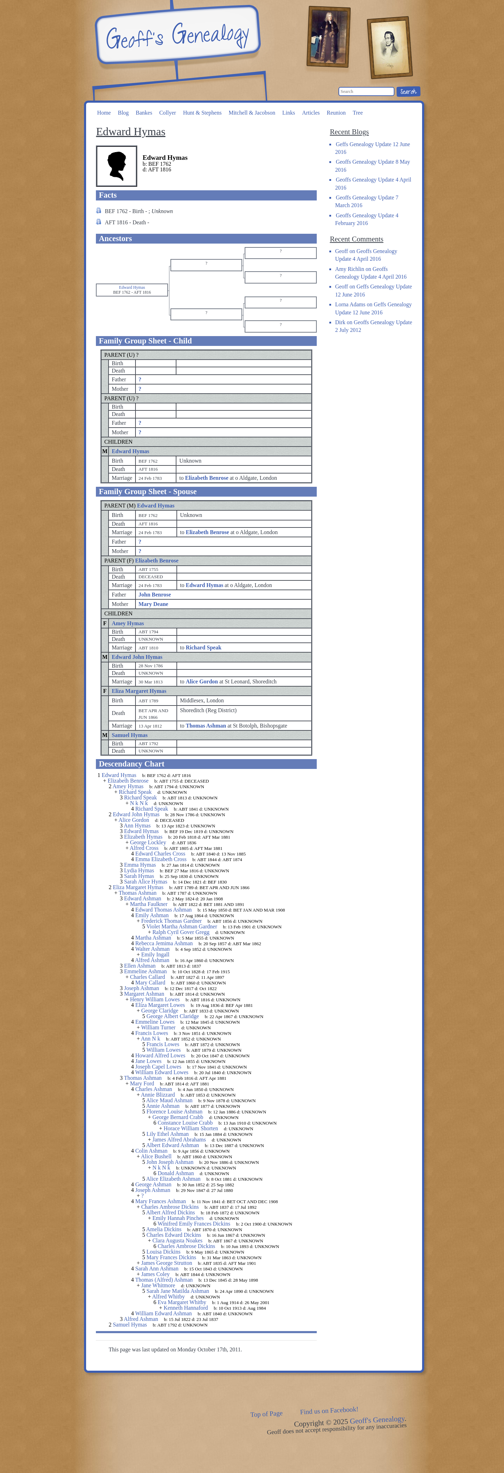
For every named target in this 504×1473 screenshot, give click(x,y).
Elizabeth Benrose (156, 561)
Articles (311, 113)
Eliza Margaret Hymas (139, 691)
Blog (123, 113)
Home (104, 113)
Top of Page (266, 1414)
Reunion (336, 113)
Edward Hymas (130, 451)
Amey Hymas (128, 623)
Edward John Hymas (137, 657)
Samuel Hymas (130, 735)
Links (288, 113)
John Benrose (155, 595)
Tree (358, 113)
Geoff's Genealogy (177, 35)
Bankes (144, 113)
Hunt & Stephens (202, 113)
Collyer (167, 113)
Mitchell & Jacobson (252, 113)
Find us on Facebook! (329, 1410)
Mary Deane (153, 604)
